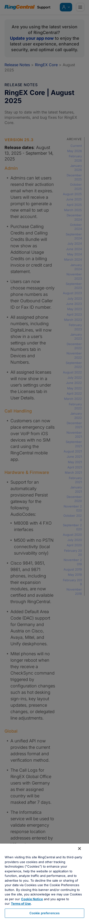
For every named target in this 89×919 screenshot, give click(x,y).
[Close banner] (79, 848)
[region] (44, 881)
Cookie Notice (32, 899)
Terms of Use (21, 903)
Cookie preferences (44, 913)
